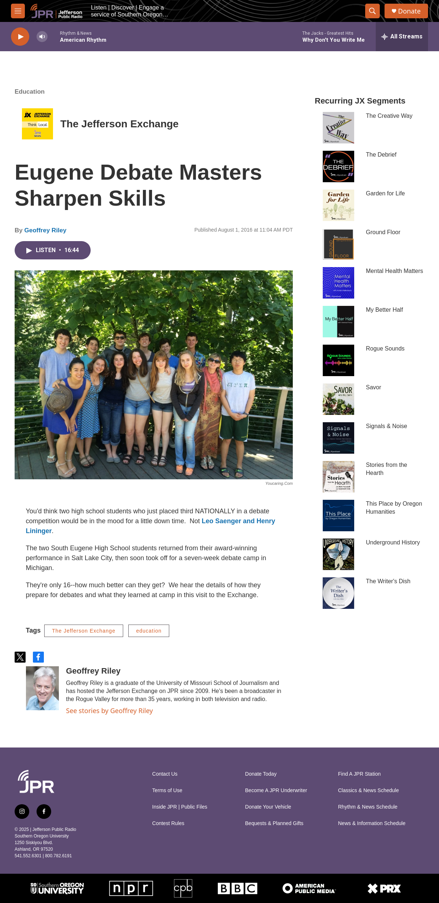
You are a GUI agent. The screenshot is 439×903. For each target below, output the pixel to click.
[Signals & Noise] (338, 438)
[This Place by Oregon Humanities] (338, 515)
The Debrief (381, 154)
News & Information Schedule (371, 823)
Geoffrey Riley (45, 230)
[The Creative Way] (338, 127)
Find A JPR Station (359, 774)
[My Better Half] (338, 321)
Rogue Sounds (385, 348)
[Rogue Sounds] (338, 360)
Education (30, 91)
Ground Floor (383, 232)
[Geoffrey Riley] (42, 688)
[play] (20, 37)
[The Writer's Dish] (338, 593)
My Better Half (384, 310)
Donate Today (261, 774)
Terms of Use (167, 790)
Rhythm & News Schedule (368, 807)
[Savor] (338, 399)
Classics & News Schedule (368, 790)
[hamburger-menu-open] (18, 11)
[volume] (42, 37)
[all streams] (402, 36)
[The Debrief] (338, 166)
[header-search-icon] (372, 11)
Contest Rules (168, 823)
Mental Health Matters (394, 271)
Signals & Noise (386, 426)
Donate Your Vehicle (268, 807)
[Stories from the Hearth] (338, 476)
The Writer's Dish (388, 581)
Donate (409, 11)
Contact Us (164, 774)
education (149, 631)
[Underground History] (338, 554)
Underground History (393, 542)
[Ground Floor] (338, 244)
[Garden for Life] (338, 205)
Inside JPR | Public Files (179, 807)
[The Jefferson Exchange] (37, 123)
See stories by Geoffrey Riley (109, 710)
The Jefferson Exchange (119, 124)
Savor (373, 387)
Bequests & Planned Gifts (274, 823)
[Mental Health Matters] (338, 283)
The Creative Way (389, 116)
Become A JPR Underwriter (276, 790)
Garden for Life (385, 193)
